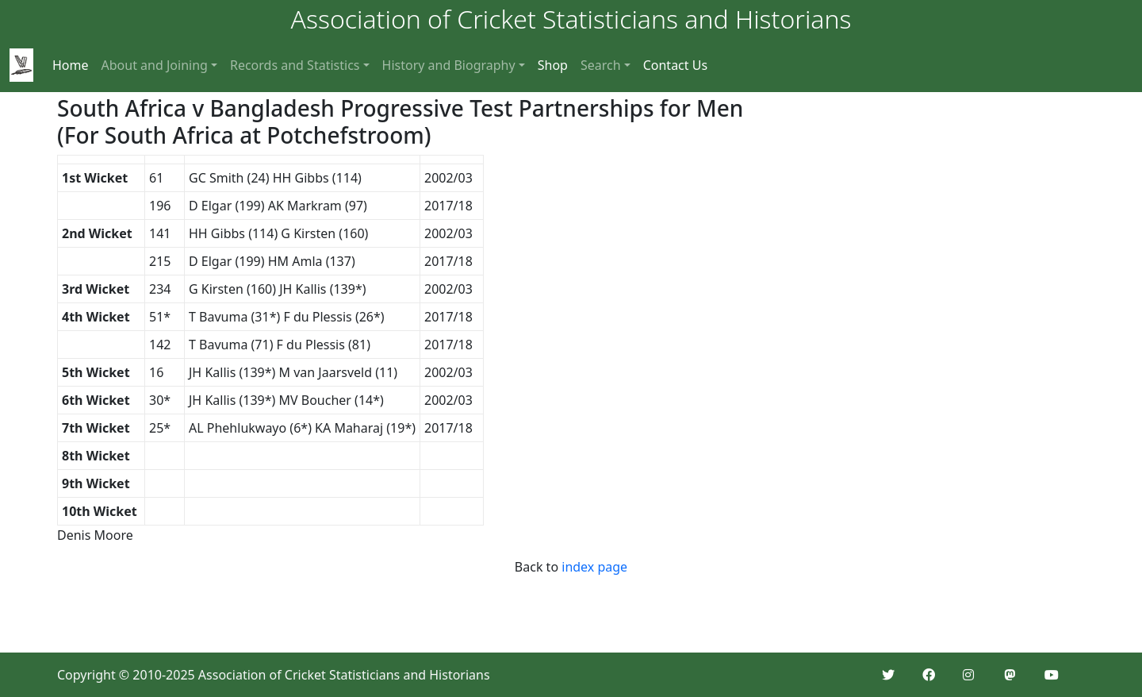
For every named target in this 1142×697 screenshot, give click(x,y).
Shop (553, 65)
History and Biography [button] (448, 65)
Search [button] (601, 65)
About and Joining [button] (155, 65)
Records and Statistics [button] (295, 65)
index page (594, 567)
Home (70, 65)
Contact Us (675, 65)
